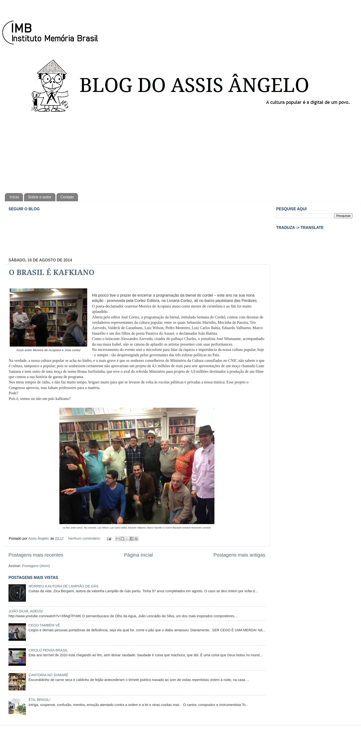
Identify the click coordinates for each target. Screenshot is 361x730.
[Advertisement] (180, 152)
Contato (67, 197)
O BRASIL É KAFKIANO (51, 272)
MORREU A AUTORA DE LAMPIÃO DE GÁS (63, 586)
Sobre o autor (39, 197)
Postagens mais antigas (239, 555)
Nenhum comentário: (85, 538)
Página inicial (138, 555)
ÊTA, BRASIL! (39, 700)
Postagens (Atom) (36, 566)
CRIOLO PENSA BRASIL (48, 650)
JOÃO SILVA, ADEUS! (25, 611)
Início (14, 197)
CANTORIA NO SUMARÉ (48, 675)
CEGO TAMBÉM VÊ (44, 625)
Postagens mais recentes (35, 555)
